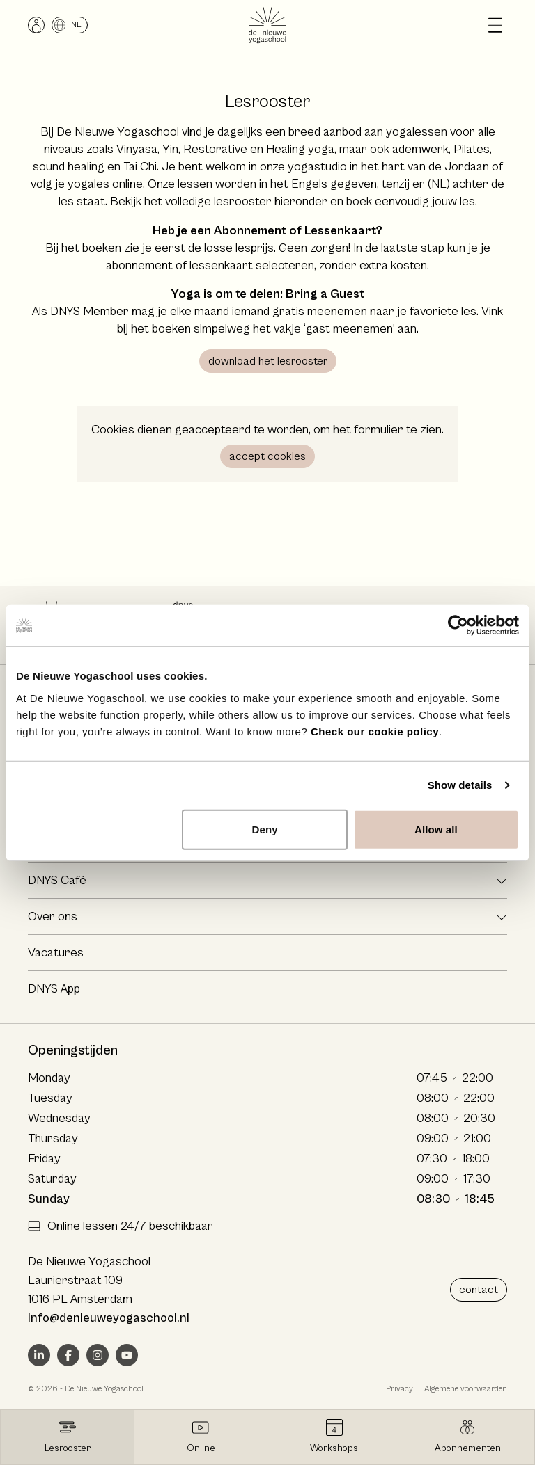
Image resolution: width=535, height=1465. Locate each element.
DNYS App (54, 989)
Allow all (436, 829)
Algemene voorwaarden (465, 1388)
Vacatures (56, 952)
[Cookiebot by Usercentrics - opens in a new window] (458, 625)
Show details (460, 785)
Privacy (399, 1388)
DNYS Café (57, 880)
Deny (265, 829)
